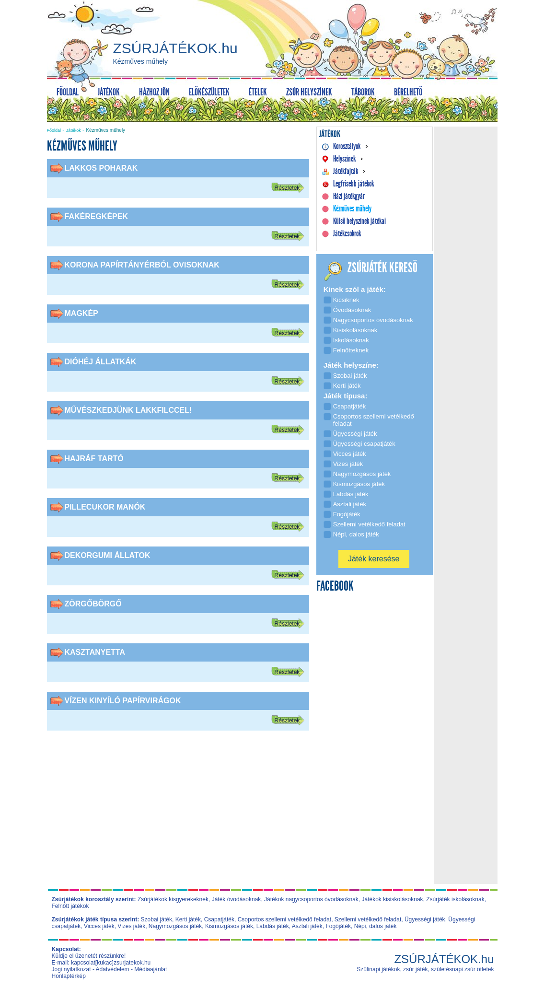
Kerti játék (188, 919)
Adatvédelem (112, 969)
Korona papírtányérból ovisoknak (142, 265)
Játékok (73, 130)
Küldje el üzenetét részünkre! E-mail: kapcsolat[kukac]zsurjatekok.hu (101, 959)
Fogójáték (338, 926)
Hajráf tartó (94, 458)
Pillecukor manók (105, 507)
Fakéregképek (96, 216)
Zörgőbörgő (93, 604)
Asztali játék (307, 926)
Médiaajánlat (150, 969)
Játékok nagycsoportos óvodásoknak (311, 899)
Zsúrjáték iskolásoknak (455, 899)
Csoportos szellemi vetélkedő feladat (284, 919)
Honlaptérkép (69, 976)
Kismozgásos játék (229, 926)
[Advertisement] (178, 814)
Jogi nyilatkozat (71, 969)
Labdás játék (272, 926)
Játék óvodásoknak (236, 899)
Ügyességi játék (425, 919)
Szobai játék (156, 919)
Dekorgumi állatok (107, 555)
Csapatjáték (219, 919)
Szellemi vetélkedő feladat (368, 919)
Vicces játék (99, 926)
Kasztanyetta (95, 652)
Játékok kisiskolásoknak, (393, 899)
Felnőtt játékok (70, 906)
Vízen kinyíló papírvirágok (123, 701)
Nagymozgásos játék (175, 926)
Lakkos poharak (101, 168)
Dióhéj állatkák (101, 362)
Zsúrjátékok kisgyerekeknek (173, 899)
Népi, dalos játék (375, 926)
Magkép (81, 313)
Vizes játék (131, 926)
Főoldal (54, 130)
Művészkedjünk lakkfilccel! (128, 410)
